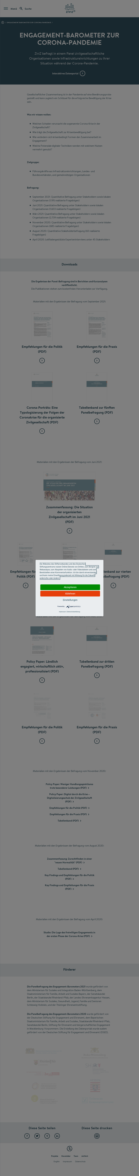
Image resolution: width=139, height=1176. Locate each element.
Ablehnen (70, 593)
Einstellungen (70, 600)
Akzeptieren (70, 587)
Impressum (62, 611)
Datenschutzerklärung (73, 611)
